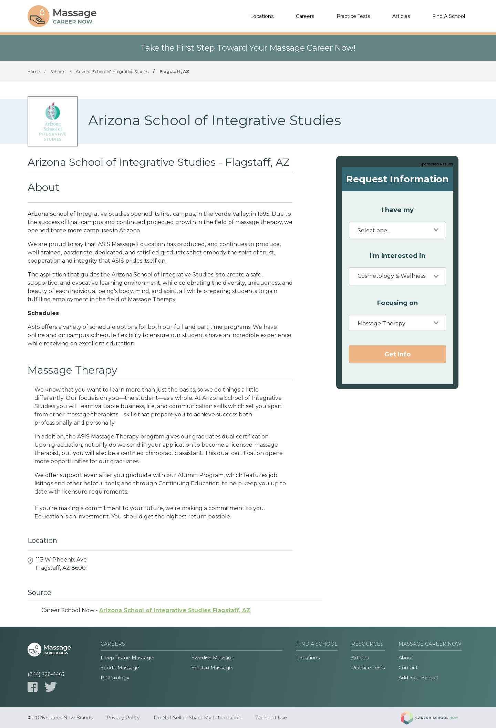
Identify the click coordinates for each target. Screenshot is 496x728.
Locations (261, 16)
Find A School (448, 16)
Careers (305, 16)
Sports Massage (120, 668)
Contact (408, 668)
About (406, 658)
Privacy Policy (123, 718)
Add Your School (418, 678)
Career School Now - (145, 610)
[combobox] (397, 230)
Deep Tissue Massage (127, 658)
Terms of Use (271, 718)
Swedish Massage (213, 658)
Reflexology (115, 678)
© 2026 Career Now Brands (60, 718)
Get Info (397, 354)
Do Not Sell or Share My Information (197, 718)
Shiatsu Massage (212, 668)
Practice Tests (353, 16)
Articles (401, 16)
